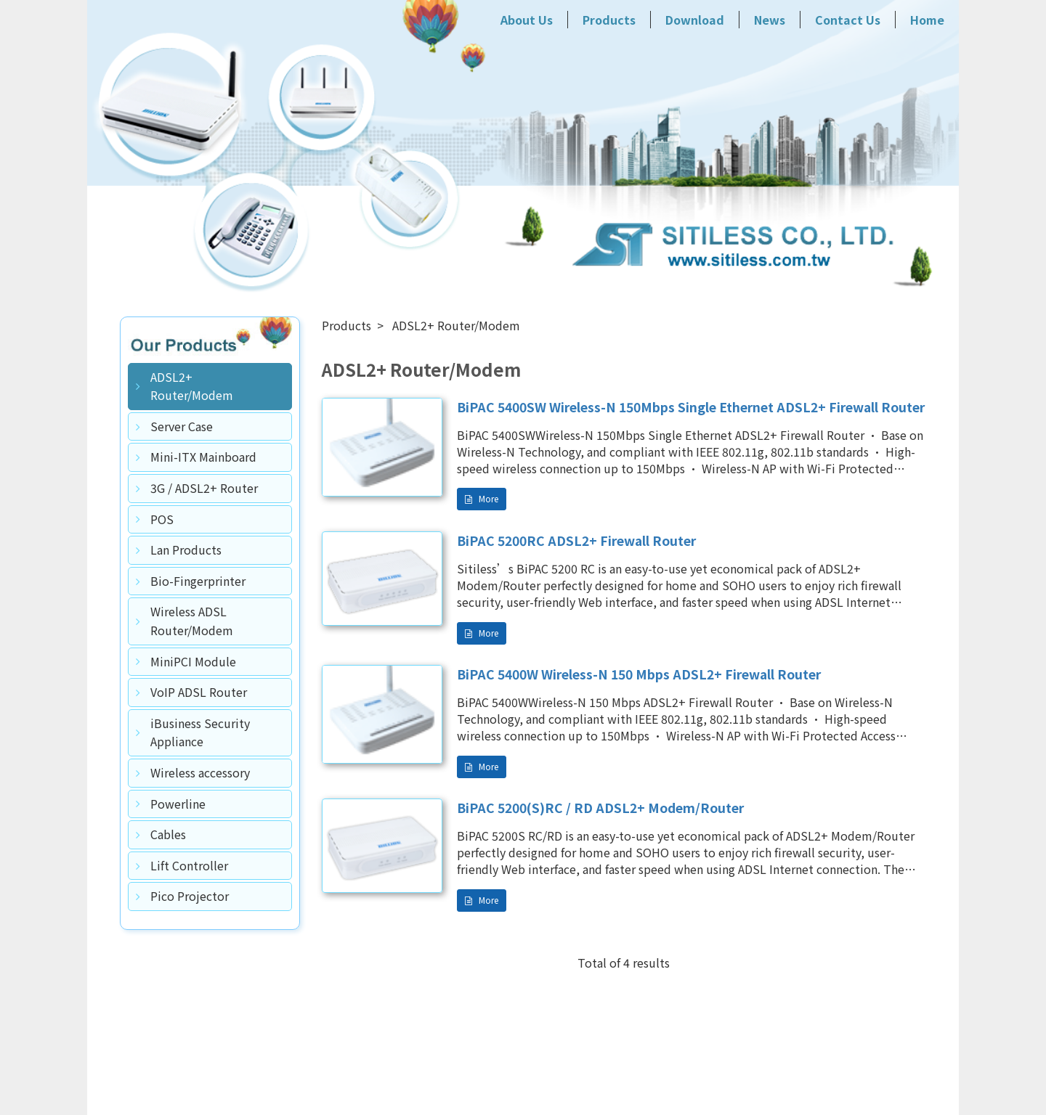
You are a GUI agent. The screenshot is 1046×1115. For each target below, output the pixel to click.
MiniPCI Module (193, 661)
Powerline (178, 803)
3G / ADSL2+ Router (204, 488)
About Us (526, 19)
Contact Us (847, 19)
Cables (168, 834)
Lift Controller (189, 865)
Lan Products (186, 549)
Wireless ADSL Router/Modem (191, 621)
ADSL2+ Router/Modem (191, 386)
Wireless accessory (200, 772)
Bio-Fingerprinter (198, 580)
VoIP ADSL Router (198, 692)
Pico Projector (189, 895)
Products (609, 19)
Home (927, 19)
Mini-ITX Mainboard (203, 456)
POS (162, 519)
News (769, 19)
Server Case (181, 426)
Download (694, 19)
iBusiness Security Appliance (200, 732)
